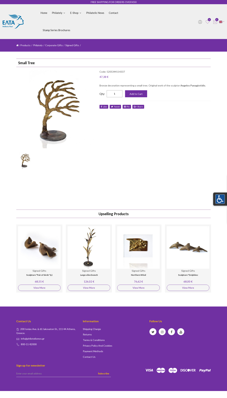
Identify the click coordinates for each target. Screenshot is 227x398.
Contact (113, 12)
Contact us (89, 356)
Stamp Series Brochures (56, 30)
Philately (59, 12)
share (138, 106)
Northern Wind (138, 275)
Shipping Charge (92, 328)
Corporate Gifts (54, 45)
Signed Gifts (72, 45)
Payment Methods (93, 351)
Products (25, 45)
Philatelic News (95, 12)
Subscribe (103, 373)
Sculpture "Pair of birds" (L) (39, 275)
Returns (87, 334)
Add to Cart (136, 93)
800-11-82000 (29, 344)
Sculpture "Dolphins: (188, 275)
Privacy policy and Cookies (97, 345)
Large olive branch (89, 275)
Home (43, 12)
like (104, 106)
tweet (115, 106)
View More (39, 287)
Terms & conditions (94, 340)
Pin (127, 106)
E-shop (76, 12)
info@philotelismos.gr (32, 338)
